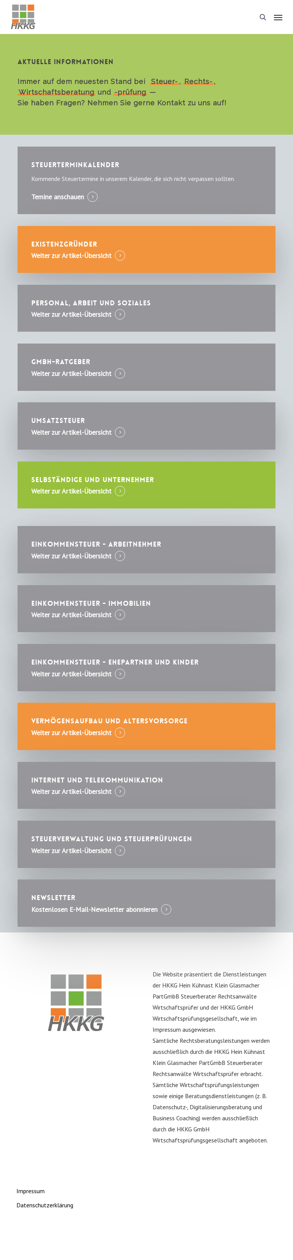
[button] (278, 17)
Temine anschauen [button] (57, 197)
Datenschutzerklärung (44, 1205)
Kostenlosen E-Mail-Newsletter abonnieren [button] (94, 909)
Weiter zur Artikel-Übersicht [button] (71, 255)
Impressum (30, 1191)
